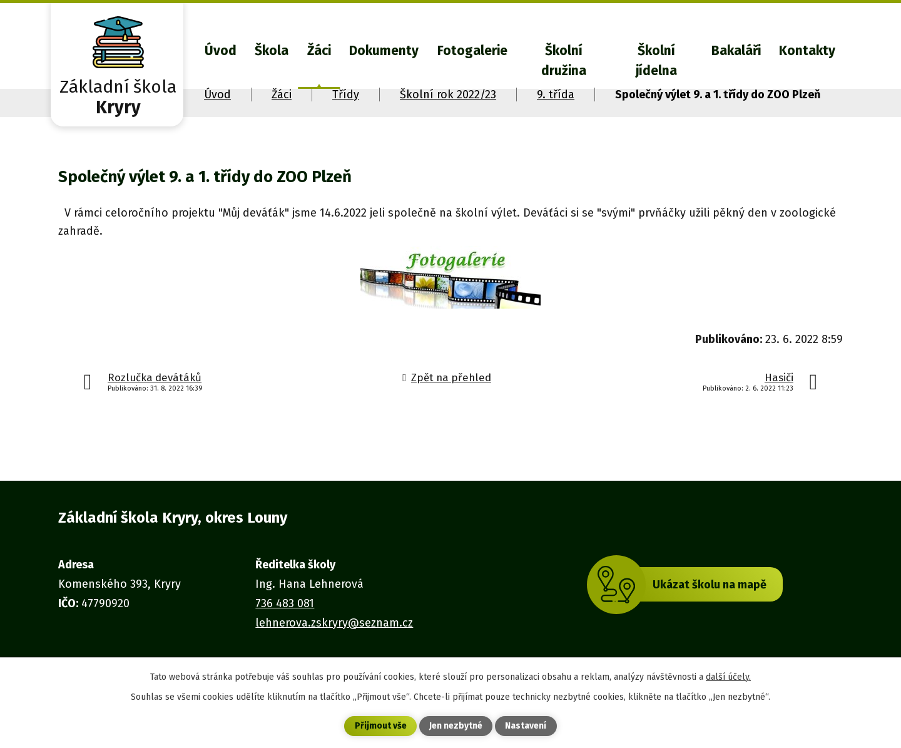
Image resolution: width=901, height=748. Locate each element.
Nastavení (525, 726)
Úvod (221, 51)
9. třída (555, 94)
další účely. (728, 676)
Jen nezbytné (455, 726)
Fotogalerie (472, 51)
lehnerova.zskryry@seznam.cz (334, 623)
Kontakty (807, 51)
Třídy (345, 94)
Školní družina (563, 61)
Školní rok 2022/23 (448, 94)
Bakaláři (736, 51)
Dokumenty (384, 51)
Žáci (319, 51)
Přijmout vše (381, 726)
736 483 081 (284, 603)
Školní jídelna (656, 61)
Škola (271, 51)
